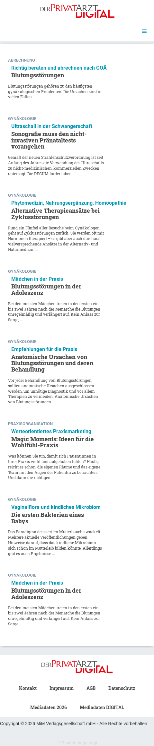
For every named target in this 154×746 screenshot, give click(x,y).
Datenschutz (121, 688)
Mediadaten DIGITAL (102, 707)
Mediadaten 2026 (48, 707)
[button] (144, 31)
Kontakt (28, 688)
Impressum (62, 688)
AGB (90, 688)
